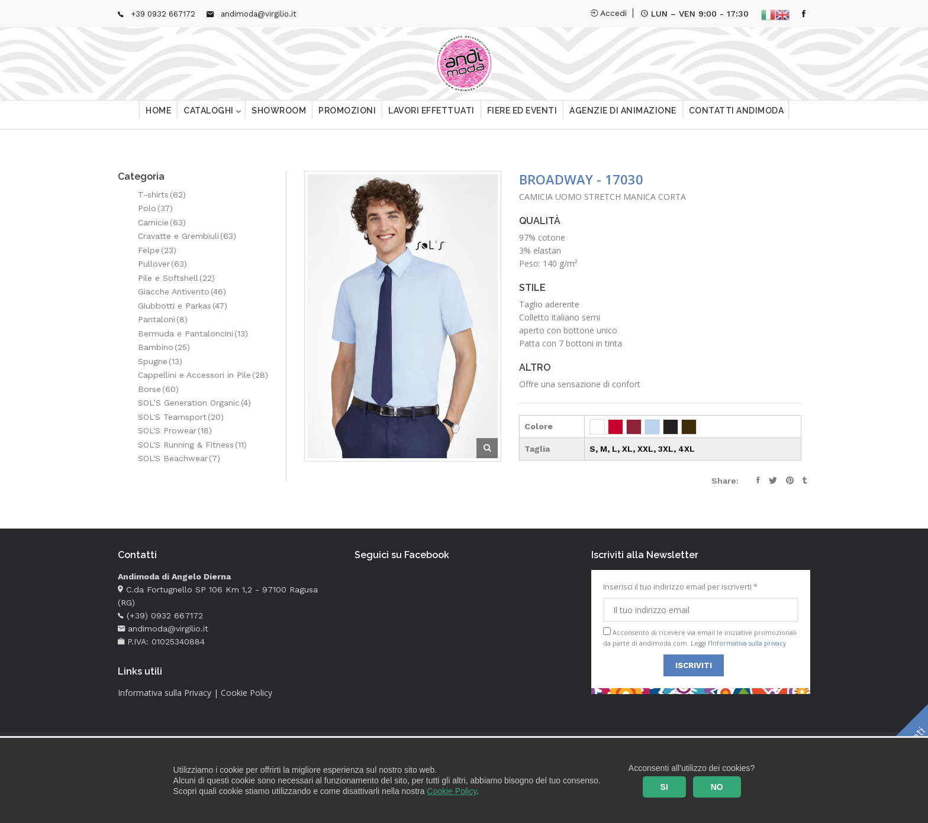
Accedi (609, 13)
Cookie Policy (451, 791)
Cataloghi (209, 115)
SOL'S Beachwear (179, 458)
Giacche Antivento (182, 291)
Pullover (162, 263)
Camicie (162, 222)
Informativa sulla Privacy (164, 692)
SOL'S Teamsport (181, 417)
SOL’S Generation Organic (194, 402)
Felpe (157, 250)
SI (664, 787)
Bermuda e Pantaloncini (193, 333)
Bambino (164, 347)
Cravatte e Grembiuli (187, 236)
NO (717, 787)
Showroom (279, 115)
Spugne (160, 361)
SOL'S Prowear (175, 430)
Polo (155, 208)
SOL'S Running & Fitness (192, 444)
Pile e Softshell (176, 278)
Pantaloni (163, 319)
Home (158, 115)
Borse (158, 389)
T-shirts (162, 194)
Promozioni (347, 115)
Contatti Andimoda (736, 115)
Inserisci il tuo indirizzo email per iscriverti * (700, 602)
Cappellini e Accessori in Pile (203, 375)
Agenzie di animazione (622, 115)
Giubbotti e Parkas (182, 305)
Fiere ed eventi (522, 115)
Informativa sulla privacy (748, 643)
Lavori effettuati (431, 115)
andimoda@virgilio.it (259, 13)
